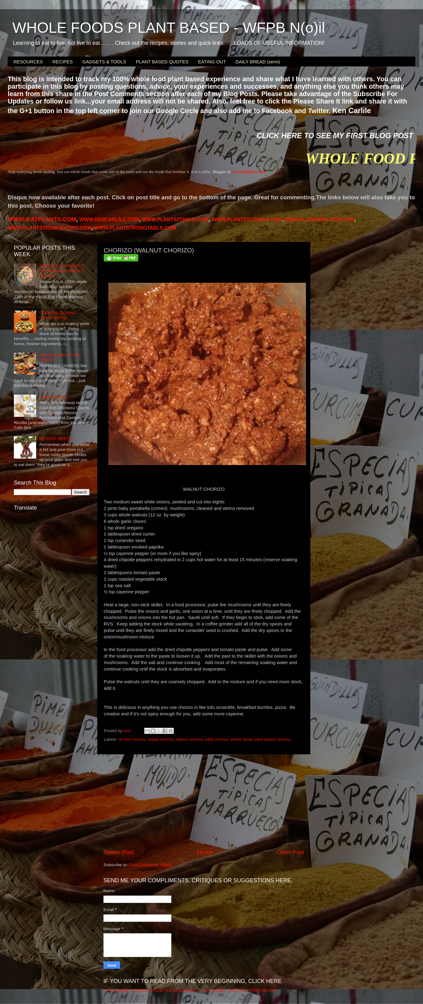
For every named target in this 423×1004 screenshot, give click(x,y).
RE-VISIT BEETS (55, 438)
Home (205, 852)
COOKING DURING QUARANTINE (58, 315)
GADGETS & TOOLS (104, 61)
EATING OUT (212, 61)
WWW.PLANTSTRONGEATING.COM (50, 228)
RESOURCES (28, 61)
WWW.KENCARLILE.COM (109, 219)
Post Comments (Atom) (150, 864)
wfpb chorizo (216, 739)
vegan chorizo (161, 739)
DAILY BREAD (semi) (258, 61)
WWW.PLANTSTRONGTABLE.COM (135, 228)
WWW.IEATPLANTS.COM (42, 219)
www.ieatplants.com (248, 171)
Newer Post (118, 852)
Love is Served (53, 397)
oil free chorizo (131, 739)
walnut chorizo (189, 739)
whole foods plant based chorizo (260, 739)
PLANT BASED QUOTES (162, 61)
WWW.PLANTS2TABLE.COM (175, 219)
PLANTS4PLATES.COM (319, 219)
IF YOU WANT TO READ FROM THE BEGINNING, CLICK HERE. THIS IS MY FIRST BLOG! (189, 990)
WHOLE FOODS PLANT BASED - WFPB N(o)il (168, 27)
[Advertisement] (203, 801)
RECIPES (62, 61)
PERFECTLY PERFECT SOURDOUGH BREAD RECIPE (61, 271)
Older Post (290, 852)
